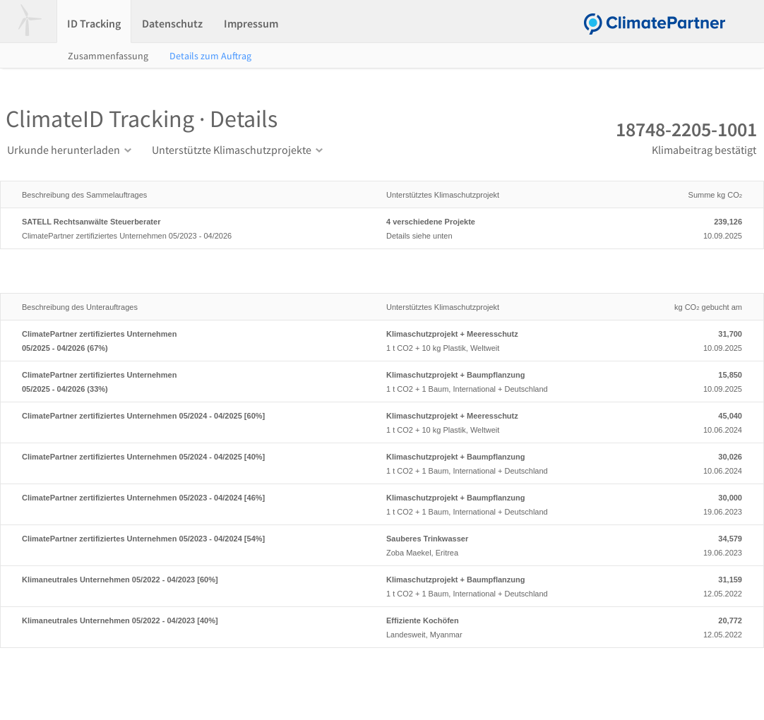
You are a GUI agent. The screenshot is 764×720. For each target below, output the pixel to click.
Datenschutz (172, 23)
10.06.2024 (685, 421)
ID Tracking (94, 23)
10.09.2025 (685, 227)
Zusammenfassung (108, 55)
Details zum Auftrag (210, 55)
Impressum (251, 23)
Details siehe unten (503, 227)
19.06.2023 (685, 503)
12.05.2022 (685, 585)
